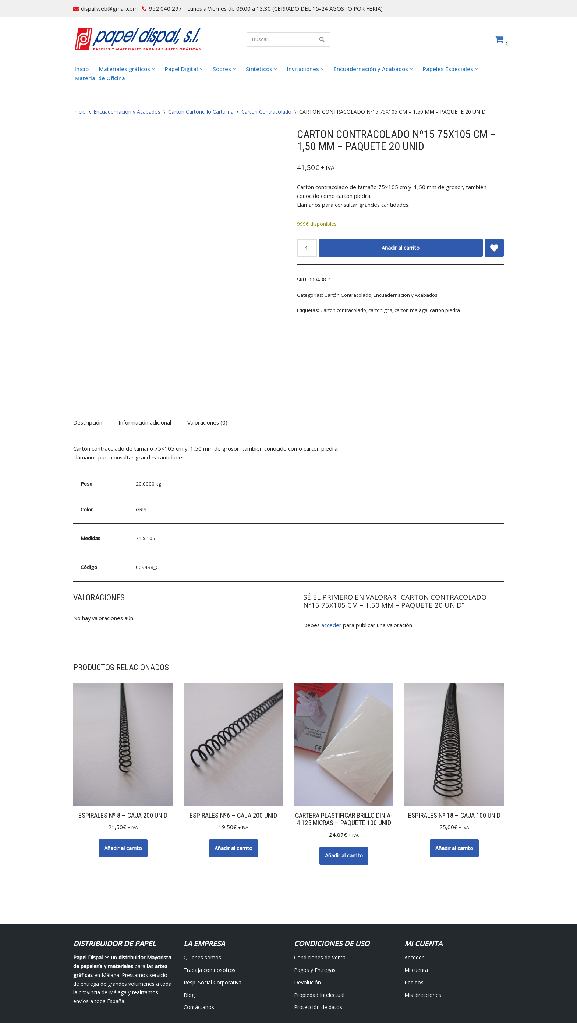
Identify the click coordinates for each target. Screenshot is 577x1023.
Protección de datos (318, 965)
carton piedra (439, 309)
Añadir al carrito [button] (123, 806)
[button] (147, 69)
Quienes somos (202, 915)
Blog (189, 953)
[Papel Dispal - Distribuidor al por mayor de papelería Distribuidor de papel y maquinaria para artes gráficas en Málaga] (137, 39)
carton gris (378, 309)
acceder (329, 583)
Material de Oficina (97, 78)
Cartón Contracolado (266, 112)
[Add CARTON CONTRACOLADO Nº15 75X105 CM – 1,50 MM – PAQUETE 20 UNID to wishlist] (494, 246)
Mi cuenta (416, 928)
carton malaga (407, 309)
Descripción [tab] (87, 384)
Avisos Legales (237, 999)
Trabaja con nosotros (210, 928)
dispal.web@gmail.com (108, 8)
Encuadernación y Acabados (126, 112)
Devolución (307, 940)
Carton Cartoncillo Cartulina (201, 112)
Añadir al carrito (400, 246)
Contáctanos (199, 965)
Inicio (81, 68)
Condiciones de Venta (320, 915)
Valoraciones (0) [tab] (204, 384)
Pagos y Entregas (315, 928)
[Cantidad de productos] (306, 246)
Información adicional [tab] (143, 384)
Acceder (414, 915)
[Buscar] (280, 39)
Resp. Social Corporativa (212, 940)
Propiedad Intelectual (319, 953)
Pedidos (414, 940)
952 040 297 (161, 8)
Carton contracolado (342, 309)
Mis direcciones (422, 953)
